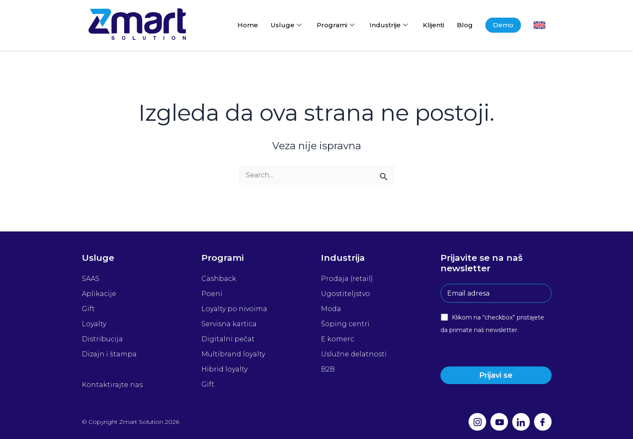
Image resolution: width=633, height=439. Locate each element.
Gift (88, 309)
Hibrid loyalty (224, 369)
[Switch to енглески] (539, 25)
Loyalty (94, 324)
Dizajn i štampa (109, 354)
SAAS (90, 279)
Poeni (211, 294)
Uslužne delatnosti (354, 354)
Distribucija (102, 339)
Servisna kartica (229, 324)
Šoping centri (345, 324)
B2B (328, 369)
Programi (335, 25)
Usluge (286, 25)
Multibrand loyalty (233, 354)
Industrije (389, 25)
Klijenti (433, 25)
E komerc (337, 339)
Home (247, 25)
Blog (465, 25)
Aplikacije (99, 294)
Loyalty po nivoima (234, 309)
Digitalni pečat (228, 339)
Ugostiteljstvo (345, 294)
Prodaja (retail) (347, 279)
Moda (331, 309)
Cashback (218, 279)
